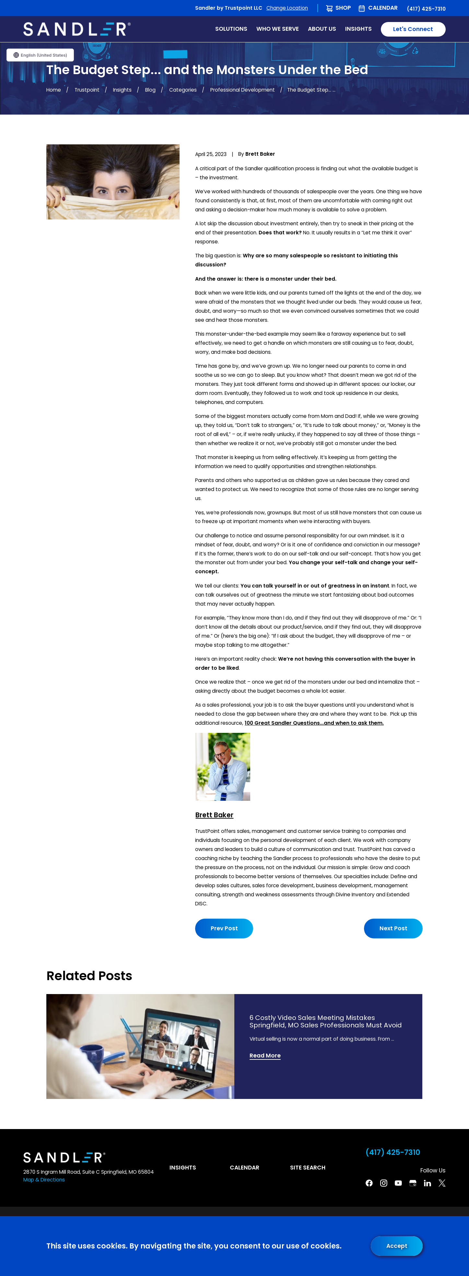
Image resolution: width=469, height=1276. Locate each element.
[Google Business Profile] (412, 1183)
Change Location (287, 8)
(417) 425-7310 (426, 9)
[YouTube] (398, 1183)
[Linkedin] (427, 1183)
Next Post (393, 928)
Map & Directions (44, 1179)
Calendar (383, 8)
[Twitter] (442, 1183)
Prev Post (224, 928)
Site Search (307, 1167)
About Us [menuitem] (322, 29)
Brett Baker (214, 815)
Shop (343, 8)
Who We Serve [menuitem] (277, 29)
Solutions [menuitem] (231, 29)
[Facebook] (369, 1183)
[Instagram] (383, 1183)
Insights (183, 1167)
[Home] (77, 29)
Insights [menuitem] (358, 29)
